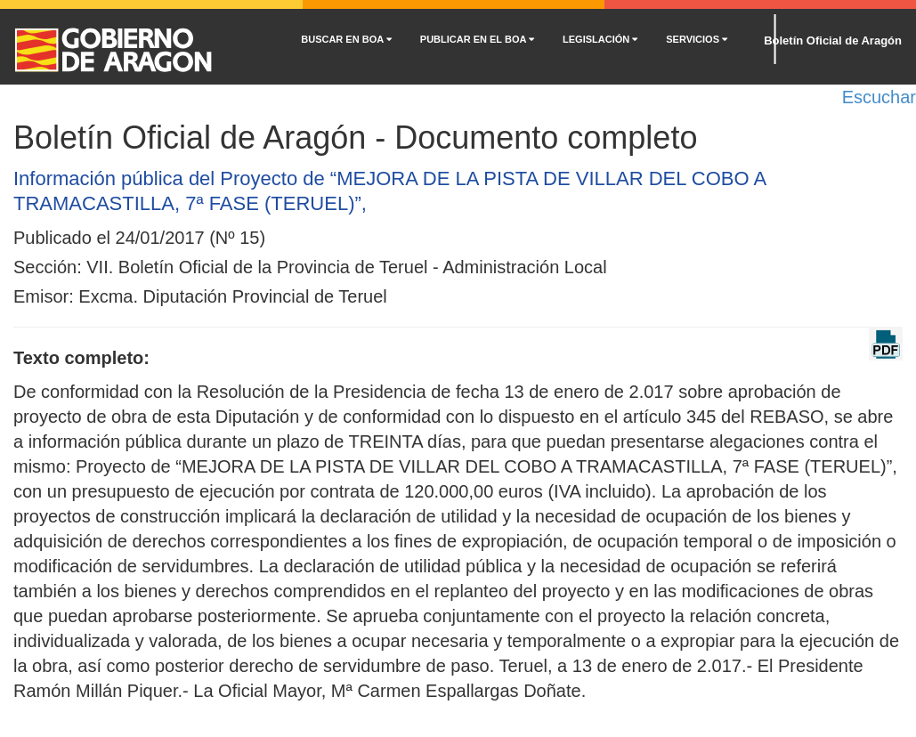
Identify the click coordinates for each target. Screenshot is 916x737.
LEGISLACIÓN (600, 39)
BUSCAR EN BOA (346, 39)
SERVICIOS (696, 39)
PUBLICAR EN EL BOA (477, 39)
